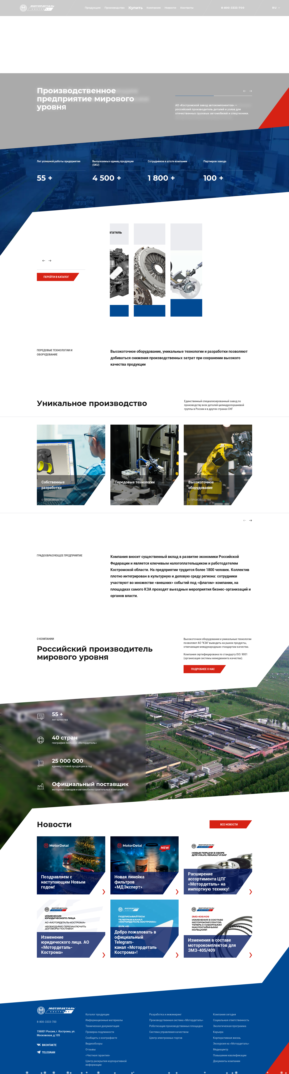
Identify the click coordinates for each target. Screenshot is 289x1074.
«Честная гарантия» (98, 1055)
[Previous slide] (244, 91)
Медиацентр (220, 1049)
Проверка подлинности (100, 1031)
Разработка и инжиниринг (165, 1014)
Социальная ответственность (231, 1020)
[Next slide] (49, 260)
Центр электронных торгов (165, 1037)
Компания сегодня (224, 1014)
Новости (170, 7)
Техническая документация (102, 1026)
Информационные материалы (104, 1020)
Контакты (187, 7)
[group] (153, 268)
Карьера (218, 1031)
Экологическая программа (229, 1026)
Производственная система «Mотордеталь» (176, 1020)
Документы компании (226, 1061)
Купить (135, 8)
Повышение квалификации (229, 1055)
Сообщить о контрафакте (101, 1037)
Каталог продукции (97, 1014)
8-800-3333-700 (233, 8)
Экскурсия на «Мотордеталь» (231, 1043)
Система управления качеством (169, 1031)
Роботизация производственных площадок (176, 1026)
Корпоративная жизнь (227, 1037)
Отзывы (91, 1049)
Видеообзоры (94, 1043)
